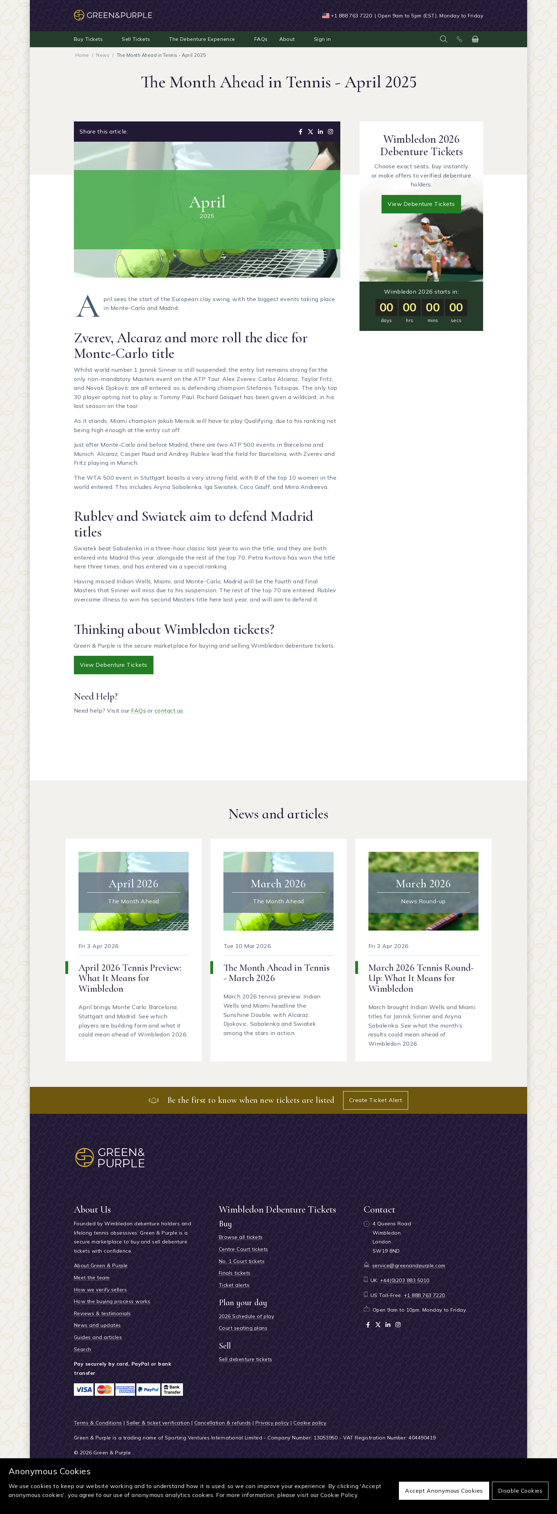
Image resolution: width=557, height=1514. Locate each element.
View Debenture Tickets (113, 664)
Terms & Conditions (98, 1423)
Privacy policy (272, 1423)
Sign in (322, 39)
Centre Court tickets (243, 1249)
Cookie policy (309, 1423)
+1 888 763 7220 (351, 15)
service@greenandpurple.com (408, 1265)
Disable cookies (520, 1490)
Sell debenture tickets (245, 1359)
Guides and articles (98, 1337)
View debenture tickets (421, 203)
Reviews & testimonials (102, 1313)
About (287, 39)
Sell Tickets (136, 39)
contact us (169, 710)
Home (82, 55)
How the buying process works (112, 1301)
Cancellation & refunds (222, 1423)
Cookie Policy (338, 1494)
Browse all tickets (241, 1237)
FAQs (261, 39)
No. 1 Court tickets (242, 1261)
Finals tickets (235, 1273)
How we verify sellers (100, 1289)
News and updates (97, 1325)
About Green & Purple (101, 1265)
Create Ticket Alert (375, 1100)
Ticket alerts (234, 1285)
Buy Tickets (88, 39)
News (102, 55)
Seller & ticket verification (158, 1423)
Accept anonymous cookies (444, 1490)
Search (82, 1349)
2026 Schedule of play (246, 1316)
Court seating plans (243, 1328)
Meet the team (91, 1277)
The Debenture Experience (202, 39)
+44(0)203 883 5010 (404, 1280)
